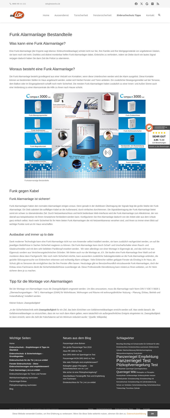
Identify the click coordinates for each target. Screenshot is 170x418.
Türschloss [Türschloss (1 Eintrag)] (130, 388)
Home (12, 343)
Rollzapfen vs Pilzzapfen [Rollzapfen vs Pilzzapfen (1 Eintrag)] (145, 372)
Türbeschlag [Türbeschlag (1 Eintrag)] (120, 388)
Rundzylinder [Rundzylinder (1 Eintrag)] (121, 375)
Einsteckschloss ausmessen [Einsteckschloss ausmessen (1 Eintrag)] (138, 347)
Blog (11, 389)
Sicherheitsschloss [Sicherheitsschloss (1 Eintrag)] (153, 385)
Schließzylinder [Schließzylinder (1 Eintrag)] (121, 379)
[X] (141, 4)
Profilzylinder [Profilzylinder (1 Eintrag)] (121, 369)
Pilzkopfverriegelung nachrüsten (23, 385)
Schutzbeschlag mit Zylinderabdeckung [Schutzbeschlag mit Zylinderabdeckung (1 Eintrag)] (142, 382)
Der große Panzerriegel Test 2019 (77, 347)
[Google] (147, 4)
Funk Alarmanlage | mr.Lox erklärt (25, 370)
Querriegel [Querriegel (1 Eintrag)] (130, 369)
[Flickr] (152, 4)
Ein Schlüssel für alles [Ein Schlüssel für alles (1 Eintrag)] (151, 344)
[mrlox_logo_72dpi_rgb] (17, 15)
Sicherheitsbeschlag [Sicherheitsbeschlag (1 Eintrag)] (139, 385)
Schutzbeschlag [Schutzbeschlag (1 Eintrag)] (133, 379)
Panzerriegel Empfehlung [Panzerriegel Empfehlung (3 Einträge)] (137, 357)
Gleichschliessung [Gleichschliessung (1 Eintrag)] (129, 350)
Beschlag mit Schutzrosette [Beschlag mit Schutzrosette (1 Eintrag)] (133, 344)
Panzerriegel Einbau (18, 381)
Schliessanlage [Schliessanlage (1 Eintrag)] (131, 375)
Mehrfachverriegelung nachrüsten (24, 378)
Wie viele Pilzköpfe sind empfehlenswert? (80, 362)
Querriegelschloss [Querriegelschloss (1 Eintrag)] (140, 369)
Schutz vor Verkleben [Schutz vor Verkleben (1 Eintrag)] (124, 385)
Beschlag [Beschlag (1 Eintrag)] (119, 344)
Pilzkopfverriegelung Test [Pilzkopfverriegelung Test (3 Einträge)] (137, 365)
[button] (159, 15)
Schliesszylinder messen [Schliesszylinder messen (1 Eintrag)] (146, 375)
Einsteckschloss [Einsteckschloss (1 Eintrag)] (122, 347)
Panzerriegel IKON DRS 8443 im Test (79, 358)
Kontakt (146, 409)
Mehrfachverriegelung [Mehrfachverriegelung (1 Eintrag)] (144, 350)
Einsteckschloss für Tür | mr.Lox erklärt (79, 382)
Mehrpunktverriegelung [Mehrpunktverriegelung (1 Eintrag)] (124, 353)
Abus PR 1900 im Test (72, 351)
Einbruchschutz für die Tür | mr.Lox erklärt (29, 360)
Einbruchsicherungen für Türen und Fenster (28, 374)
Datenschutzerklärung (136, 414)
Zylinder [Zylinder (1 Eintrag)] (137, 388)
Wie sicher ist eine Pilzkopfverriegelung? (80, 372)
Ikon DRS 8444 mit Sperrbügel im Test (79, 355)
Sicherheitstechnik (104, 409)
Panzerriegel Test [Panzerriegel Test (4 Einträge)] (133, 360)
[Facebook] (136, 4)
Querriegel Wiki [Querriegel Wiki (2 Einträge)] (126, 371)
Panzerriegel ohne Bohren (74, 343)
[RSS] (158, 4)
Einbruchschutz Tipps (124, 409)
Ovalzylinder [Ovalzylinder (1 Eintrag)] (137, 353)
